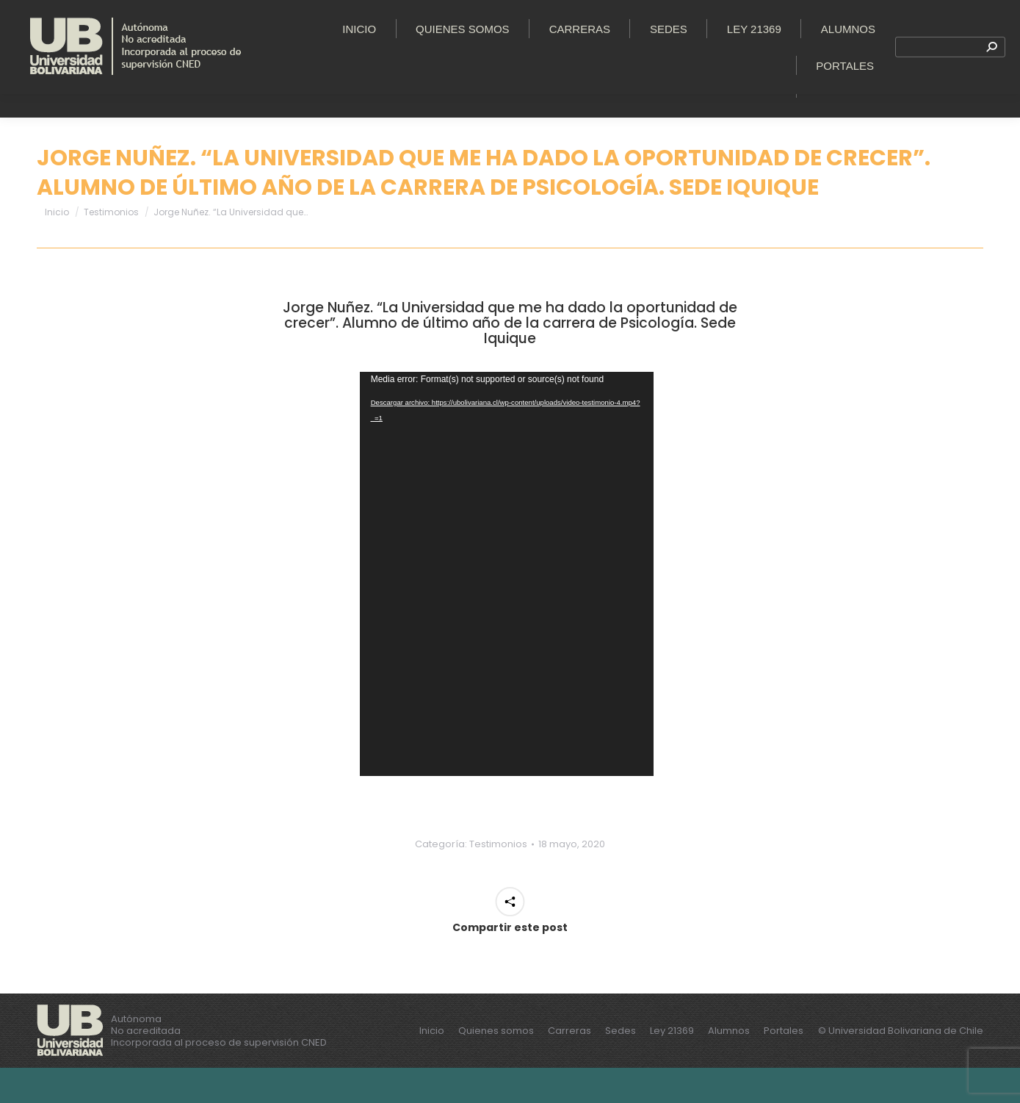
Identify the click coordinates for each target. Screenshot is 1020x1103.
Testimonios (498, 879)
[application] (507, 609)
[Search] (950, 94)
